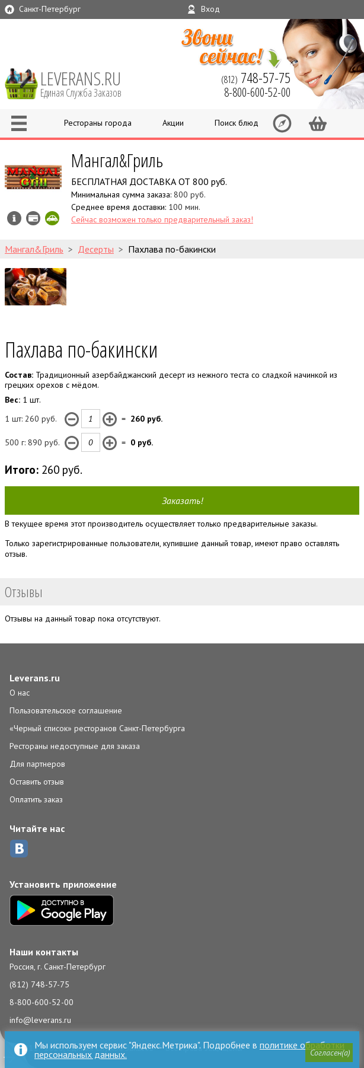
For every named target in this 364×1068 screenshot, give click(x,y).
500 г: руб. (32, 442)
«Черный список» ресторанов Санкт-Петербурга (97, 728)
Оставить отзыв (36, 781)
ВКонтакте (18, 848)
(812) (255, 78)
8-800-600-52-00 (41, 1002)
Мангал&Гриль (117, 160)
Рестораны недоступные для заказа (74, 746)
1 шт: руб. (31, 418)
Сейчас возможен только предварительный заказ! (162, 219)
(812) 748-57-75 (39, 984)
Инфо (14, 218)
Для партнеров (37, 763)
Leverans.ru (34, 678)
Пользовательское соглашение (65, 710)
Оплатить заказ (36, 799)
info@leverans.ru (40, 1020)
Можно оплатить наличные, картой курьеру (33, 218)
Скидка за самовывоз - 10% (52, 218)
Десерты (96, 249)
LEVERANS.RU (89, 83)
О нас (19, 692)
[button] (329, 1052)
